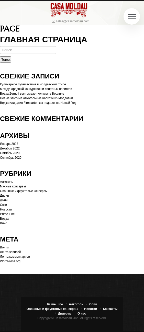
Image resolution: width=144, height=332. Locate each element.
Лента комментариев (15, 256)
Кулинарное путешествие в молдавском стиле (33, 84)
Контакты (110, 309)
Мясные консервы (13, 186)
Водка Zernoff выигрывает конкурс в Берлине (32, 93)
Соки (3, 205)
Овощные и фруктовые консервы (23, 191)
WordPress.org (10, 261)
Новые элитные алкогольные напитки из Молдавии (36, 98)
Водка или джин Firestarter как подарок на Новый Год (38, 103)
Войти (4, 247)
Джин (3, 200)
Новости (6, 209)
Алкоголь (6, 182)
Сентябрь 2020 (10, 157)
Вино (3, 223)
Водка (4, 218)
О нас (81, 313)
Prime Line (7, 214)
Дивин (4, 195)
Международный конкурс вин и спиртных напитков (36, 89)
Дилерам (65, 313)
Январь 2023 (9, 144)
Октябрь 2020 (10, 153)
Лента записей (10, 252)
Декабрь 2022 (10, 148)
